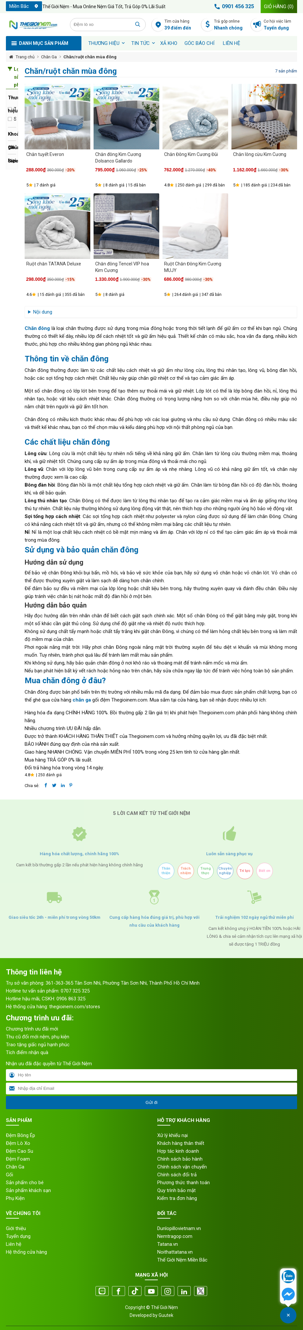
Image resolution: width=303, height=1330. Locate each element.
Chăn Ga (49, 56)
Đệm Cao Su (19, 1151)
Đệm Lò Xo (18, 1143)
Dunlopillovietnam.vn (179, 1228)
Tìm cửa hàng (181, 25)
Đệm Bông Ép (20, 1135)
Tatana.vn (167, 1244)
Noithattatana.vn (175, 1252)
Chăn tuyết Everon (45, 154)
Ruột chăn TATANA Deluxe (53, 263)
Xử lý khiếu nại (172, 1135)
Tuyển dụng (18, 1236)
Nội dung (42, 312)
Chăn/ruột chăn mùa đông (90, 56)
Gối (9, 1175)
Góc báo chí (199, 43)
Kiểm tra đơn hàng (177, 1198)
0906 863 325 (70, 999)
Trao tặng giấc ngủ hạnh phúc (38, 1045)
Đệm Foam (18, 1159)
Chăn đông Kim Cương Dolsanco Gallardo (118, 158)
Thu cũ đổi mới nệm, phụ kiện (37, 1037)
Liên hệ (231, 43)
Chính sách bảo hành (180, 1159)
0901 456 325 (233, 6)
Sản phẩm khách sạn (28, 1190)
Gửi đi (151, 1102)
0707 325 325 (75, 991)
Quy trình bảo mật (176, 1190)
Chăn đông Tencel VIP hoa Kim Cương (122, 267)
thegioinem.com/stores (74, 1007)
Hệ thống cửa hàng (26, 1252)
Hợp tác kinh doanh (178, 1151)
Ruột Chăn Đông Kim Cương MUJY (192, 267)
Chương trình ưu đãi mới (32, 1029)
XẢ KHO (168, 43)
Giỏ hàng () (278, 7)
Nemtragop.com (174, 1236)
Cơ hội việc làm (280, 25)
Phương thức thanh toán (183, 1182)
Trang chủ (25, 56)
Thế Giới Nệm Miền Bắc (182, 1260)
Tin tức (140, 43)
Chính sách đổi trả (177, 1175)
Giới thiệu (16, 1228)
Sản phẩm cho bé (25, 1182)
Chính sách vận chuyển (182, 1167)
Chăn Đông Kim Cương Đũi (191, 154)
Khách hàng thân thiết (180, 1143)
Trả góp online (231, 25)
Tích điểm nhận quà (27, 1052)
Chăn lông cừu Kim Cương (259, 154)
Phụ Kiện (15, 1198)
